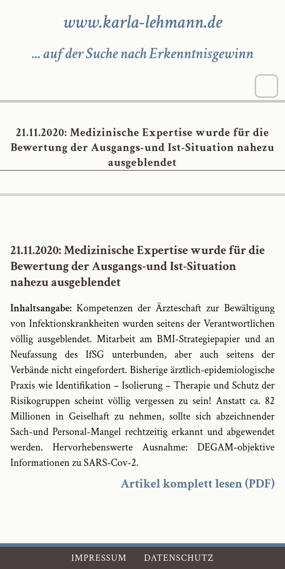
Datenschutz (178, 558)
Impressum (99, 558)
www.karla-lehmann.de (142, 22)
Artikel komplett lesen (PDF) (198, 484)
